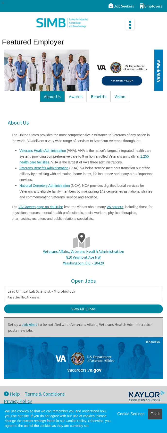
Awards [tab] (76, 96)
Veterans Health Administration (42, 151)
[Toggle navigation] (130, 25)
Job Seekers (121, 6)
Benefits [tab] (98, 96)
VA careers (115, 207)
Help (12, 394)
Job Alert (29, 324)
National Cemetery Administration (44, 185)
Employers (151, 6)
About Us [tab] (52, 96)
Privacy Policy (18, 401)
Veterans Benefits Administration (43, 168)
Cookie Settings (130, 414)
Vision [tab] (120, 96)
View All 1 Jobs (83, 308)
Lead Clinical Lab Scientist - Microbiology (41, 294)
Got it (155, 414)
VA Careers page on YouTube (40, 207)
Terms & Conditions (45, 394)
